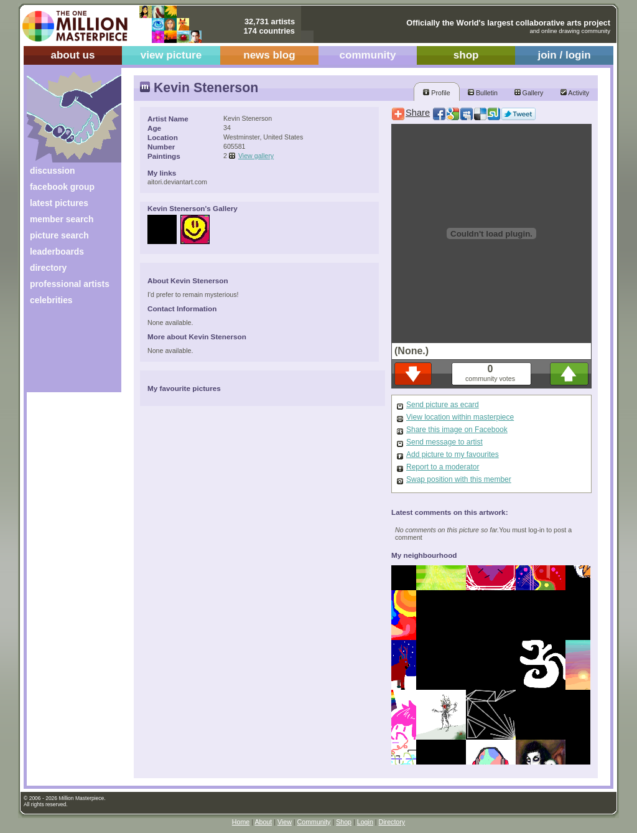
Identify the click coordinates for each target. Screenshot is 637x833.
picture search (59, 235)
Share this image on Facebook (457, 429)
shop (466, 55)
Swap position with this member (458, 479)
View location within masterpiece (460, 417)
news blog (269, 55)
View (284, 822)
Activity (574, 92)
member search (61, 219)
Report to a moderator (442, 467)
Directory (392, 822)
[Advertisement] (66, 353)
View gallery (256, 155)
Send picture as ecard (442, 404)
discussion (52, 171)
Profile (436, 92)
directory (48, 268)
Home (240, 822)
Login (365, 822)
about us (72, 55)
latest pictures (59, 203)
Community (314, 822)
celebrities (51, 300)
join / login (563, 55)
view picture (171, 55)
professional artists (69, 284)
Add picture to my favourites (452, 454)
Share (418, 113)
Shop (343, 822)
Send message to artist (444, 442)
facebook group (62, 187)
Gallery (529, 92)
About (263, 822)
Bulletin (483, 92)
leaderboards (57, 251)
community (368, 55)
